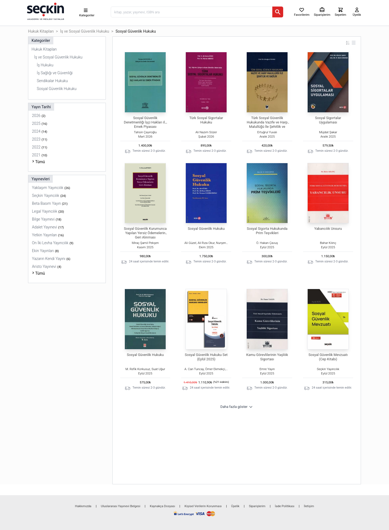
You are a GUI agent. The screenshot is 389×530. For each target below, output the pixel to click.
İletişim (309, 506)
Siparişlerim (257, 506)
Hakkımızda (83, 506)
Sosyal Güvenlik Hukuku (206, 229)
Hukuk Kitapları (41, 31)
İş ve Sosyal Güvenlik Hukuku (84, 31)
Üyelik (235, 506)
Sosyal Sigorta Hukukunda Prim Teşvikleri (267, 231)
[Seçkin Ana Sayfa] (45, 11)
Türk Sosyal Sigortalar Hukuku (206, 120)
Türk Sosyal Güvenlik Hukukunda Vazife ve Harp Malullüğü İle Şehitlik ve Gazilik (267, 124)
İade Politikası (285, 506)
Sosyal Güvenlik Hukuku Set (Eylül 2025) (206, 357)
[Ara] (277, 12)
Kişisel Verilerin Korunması (203, 506)
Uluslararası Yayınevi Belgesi (120, 506)
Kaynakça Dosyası (162, 506)
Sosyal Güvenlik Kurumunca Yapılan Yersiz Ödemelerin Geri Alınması (145, 233)
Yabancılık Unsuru (328, 229)
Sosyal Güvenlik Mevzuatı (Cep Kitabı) (328, 357)
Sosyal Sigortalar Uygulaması (328, 120)
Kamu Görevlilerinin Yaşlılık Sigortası (267, 357)
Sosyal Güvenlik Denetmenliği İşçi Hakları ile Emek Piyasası (145, 122)
